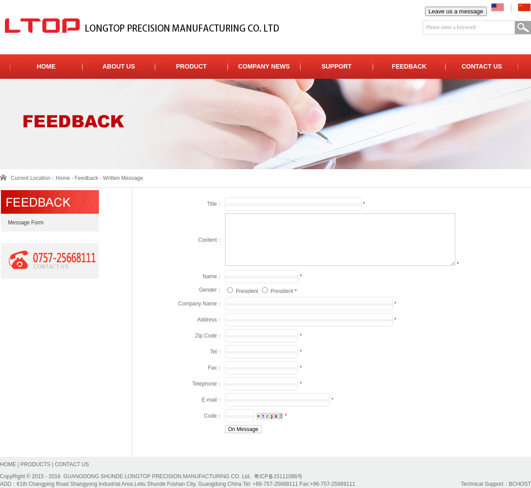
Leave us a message (456, 11)
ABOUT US (118, 66)
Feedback (86, 178)
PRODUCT (191, 66)
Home (63, 178)
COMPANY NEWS (264, 66)
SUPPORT (337, 66)
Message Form (22, 223)
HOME (46, 66)
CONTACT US (482, 66)
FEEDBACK (409, 66)
